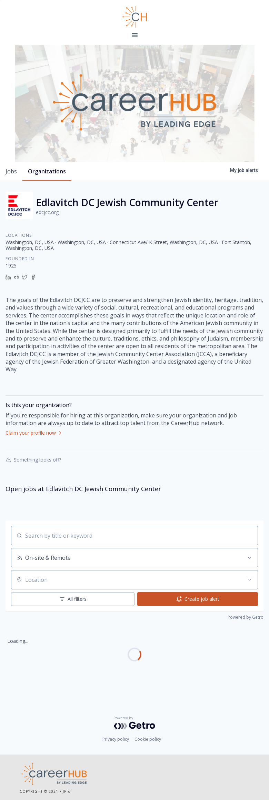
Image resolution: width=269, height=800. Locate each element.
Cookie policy (147, 739)
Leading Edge (134, 17)
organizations (47, 171)
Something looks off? (33, 459)
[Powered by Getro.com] (134, 723)
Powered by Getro (245, 617)
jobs (11, 171)
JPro (66, 791)
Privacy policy (115, 739)
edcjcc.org (47, 212)
